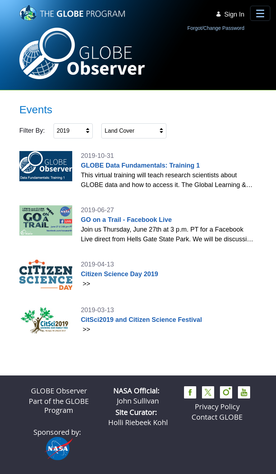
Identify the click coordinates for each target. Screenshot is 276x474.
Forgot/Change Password (215, 28)
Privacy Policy (217, 406)
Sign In (230, 14)
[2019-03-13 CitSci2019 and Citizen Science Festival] (138, 320)
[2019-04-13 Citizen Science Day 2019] (138, 275)
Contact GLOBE (217, 417)
